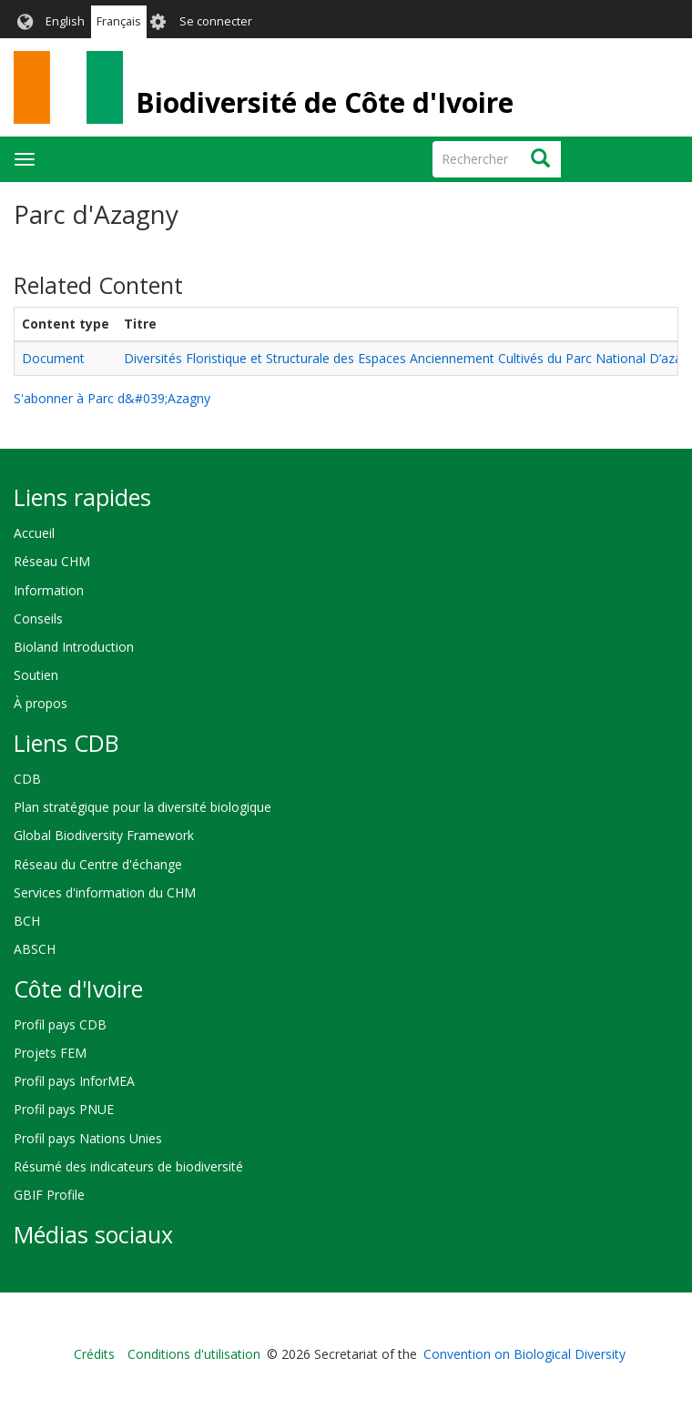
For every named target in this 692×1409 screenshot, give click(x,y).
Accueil (34, 533)
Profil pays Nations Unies (88, 1138)
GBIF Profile (49, 1194)
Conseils (38, 618)
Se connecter (215, 21)
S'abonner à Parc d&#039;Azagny (112, 398)
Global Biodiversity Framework (104, 835)
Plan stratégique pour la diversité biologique (142, 807)
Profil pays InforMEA (74, 1081)
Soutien (36, 675)
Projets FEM (50, 1052)
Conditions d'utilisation (193, 1354)
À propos (40, 703)
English (65, 21)
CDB (27, 778)
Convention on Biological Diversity (524, 1354)
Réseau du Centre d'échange (98, 864)
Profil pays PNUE (64, 1109)
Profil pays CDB (60, 1024)
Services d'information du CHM (105, 892)
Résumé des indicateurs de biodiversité (128, 1166)
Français (119, 21)
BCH (27, 920)
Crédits (94, 1354)
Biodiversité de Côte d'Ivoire (325, 102)
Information (49, 590)
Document (53, 358)
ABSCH (35, 949)
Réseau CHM (52, 561)
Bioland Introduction (74, 646)
